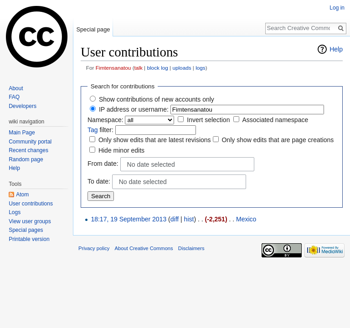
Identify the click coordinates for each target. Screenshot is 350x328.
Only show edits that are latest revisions (154, 140)
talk (138, 68)
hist (189, 219)
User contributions (31, 203)
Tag (93, 129)
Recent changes (28, 150)
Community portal (30, 141)
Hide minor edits (121, 150)
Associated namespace (275, 119)
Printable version (29, 239)
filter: (100, 129)
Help (336, 49)
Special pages (26, 230)
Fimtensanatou (113, 68)
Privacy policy (93, 248)
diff (174, 219)
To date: (99, 181)
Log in (337, 8)
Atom (22, 194)
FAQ (14, 97)
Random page (26, 159)
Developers (22, 106)
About (16, 88)
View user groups (30, 221)
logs (201, 68)
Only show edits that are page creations (277, 140)
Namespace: (106, 119)
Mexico (246, 219)
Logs (15, 212)
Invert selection (208, 119)
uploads (181, 68)
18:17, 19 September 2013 (128, 219)
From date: (103, 163)
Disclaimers (191, 248)
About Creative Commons (144, 248)
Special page (93, 29)
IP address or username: (134, 109)
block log (157, 68)
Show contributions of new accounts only (156, 99)
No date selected (151, 164)
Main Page (22, 132)
